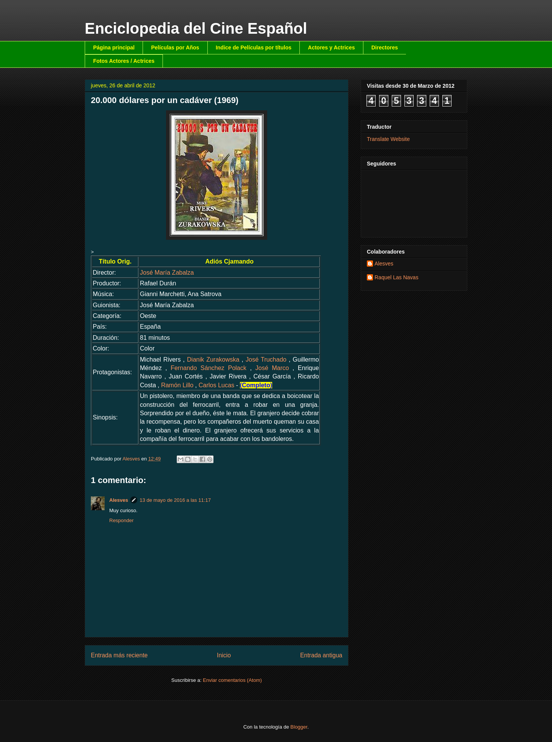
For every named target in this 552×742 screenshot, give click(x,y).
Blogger (299, 727)
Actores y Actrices (331, 47)
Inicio (224, 655)
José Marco (272, 368)
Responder (121, 520)
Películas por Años (175, 47)
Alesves (118, 500)
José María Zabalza (167, 272)
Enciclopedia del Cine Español (196, 28)
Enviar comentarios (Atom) (232, 680)
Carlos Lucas (216, 385)
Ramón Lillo (177, 385)
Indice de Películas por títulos (254, 47)
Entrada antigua (321, 655)
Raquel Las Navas (396, 277)
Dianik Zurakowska (213, 359)
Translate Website (388, 139)
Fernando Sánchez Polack (208, 368)
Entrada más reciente (119, 655)
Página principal (114, 47)
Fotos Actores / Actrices (123, 61)
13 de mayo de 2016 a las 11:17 (175, 500)
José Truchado (266, 359)
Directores (384, 47)
